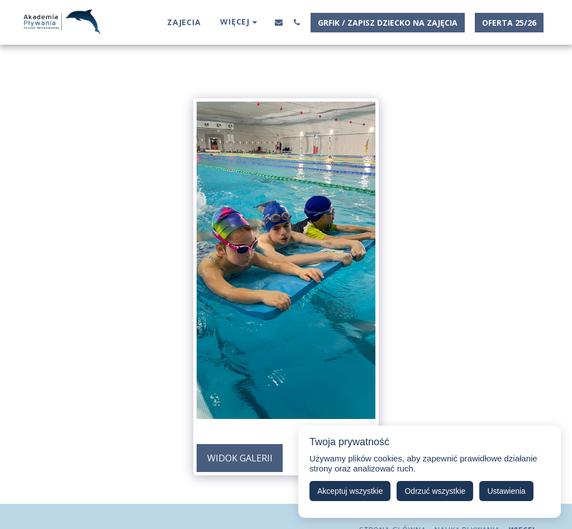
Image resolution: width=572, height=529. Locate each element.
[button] (278, 22)
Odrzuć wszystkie (434, 491)
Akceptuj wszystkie (350, 491)
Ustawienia (506, 491)
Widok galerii (240, 458)
